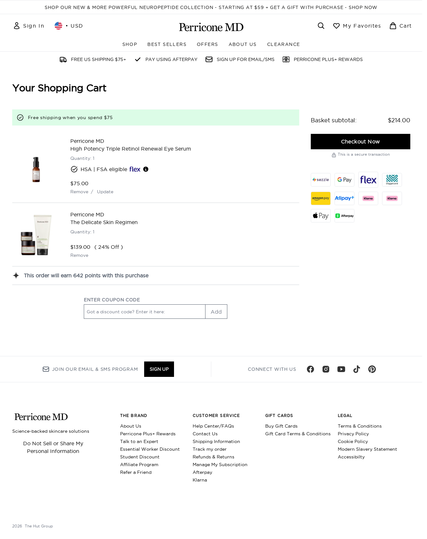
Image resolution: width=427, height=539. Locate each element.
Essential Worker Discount (150, 449)
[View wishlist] (357, 26)
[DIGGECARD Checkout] (392, 180)
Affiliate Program (139, 464)
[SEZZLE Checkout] (321, 180)
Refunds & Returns (213, 456)
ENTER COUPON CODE (112, 299)
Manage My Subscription (220, 464)
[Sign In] (28, 25)
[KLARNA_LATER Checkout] (392, 198)
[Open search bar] (321, 26)
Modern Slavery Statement (367, 449)
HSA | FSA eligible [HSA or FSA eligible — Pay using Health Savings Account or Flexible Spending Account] (109, 169)
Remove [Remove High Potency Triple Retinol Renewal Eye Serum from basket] (79, 191)
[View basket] (400, 26)
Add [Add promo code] (216, 312)
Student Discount (140, 456)
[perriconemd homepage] (211, 27)
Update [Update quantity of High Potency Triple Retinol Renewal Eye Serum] (105, 191)
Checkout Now (360, 141)
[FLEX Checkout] (368, 180)
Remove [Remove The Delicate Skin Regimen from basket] (79, 255)
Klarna (200, 479)
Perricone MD (87, 141)
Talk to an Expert (139, 441)
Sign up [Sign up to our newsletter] (159, 369)
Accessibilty (351, 456)
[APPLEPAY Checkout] (321, 215)
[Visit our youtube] (341, 369)
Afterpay (202, 472)
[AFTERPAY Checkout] (344, 215)
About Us (130, 426)
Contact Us (205, 433)
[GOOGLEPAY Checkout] (344, 180)
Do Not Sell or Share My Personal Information (53, 447)
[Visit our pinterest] (372, 369)
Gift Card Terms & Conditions (298, 433)
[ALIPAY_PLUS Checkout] (344, 198)
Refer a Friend (136, 472)
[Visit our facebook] (310, 369)
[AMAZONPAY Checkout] (321, 198)
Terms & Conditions (360, 426)
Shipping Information (216, 441)
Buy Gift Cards (281, 426)
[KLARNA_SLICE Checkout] (368, 198)
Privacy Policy (353, 433)
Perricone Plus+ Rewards (148, 433)
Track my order (210, 449)
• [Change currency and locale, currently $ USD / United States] (69, 26)
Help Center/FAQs (213, 426)
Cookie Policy (353, 441)
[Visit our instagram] (326, 369)
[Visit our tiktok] (356, 369)
